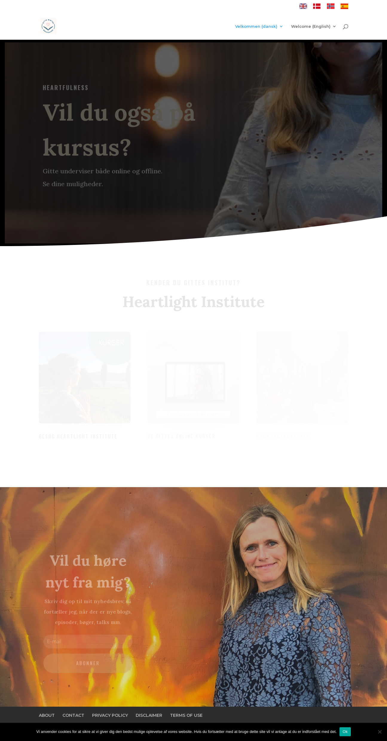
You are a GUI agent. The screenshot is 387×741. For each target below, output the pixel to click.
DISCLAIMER (149, 715)
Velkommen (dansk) (256, 26)
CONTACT (73, 715)
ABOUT (47, 715)
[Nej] (380, 732)
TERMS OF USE (186, 715)
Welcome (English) (311, 26)
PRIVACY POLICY (110, 715)
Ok (345, 731)
